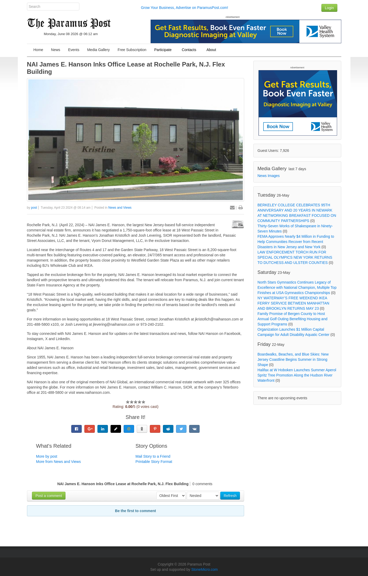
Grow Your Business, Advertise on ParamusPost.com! (184, 7)
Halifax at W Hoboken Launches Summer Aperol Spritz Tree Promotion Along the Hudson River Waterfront (296, 375)
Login (329, 8)
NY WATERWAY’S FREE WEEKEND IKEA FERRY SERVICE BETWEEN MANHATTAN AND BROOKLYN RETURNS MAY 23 (293, 303)
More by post (46, 456)
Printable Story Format (153, 461)
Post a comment (48, 496)
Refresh (230, 496)
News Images (268, 176)
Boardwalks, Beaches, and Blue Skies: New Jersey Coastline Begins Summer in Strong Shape (293, 359)
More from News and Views (58, 461)
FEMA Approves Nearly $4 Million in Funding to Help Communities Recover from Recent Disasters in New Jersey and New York (295, 241)
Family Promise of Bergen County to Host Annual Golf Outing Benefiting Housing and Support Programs (292, 319)
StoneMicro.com (204, 569)
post (34, 207)
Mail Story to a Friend (152, 456)
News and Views (120, 207)
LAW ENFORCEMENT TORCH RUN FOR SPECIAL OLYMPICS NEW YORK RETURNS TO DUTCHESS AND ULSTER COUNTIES (294, 257)
